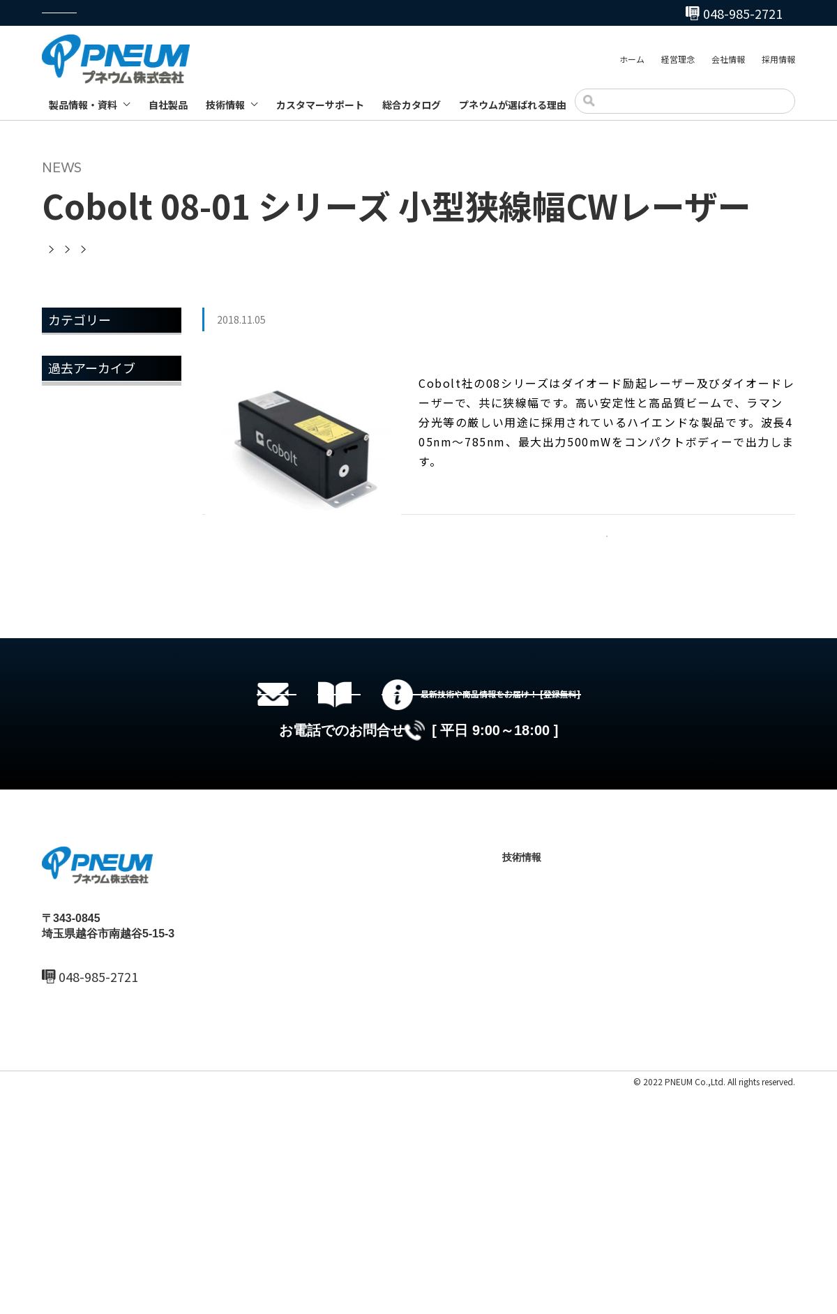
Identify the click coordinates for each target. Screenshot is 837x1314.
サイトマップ (162, 1305)
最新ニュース (392, 1100)
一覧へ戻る (606, 553)
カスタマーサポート (320, 105)
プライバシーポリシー (84, 1305)
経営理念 (678, 62)
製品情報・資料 (83, 105)
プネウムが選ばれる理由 (512, 105)
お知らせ (72, 350)
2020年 (68, 574)
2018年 (68, 645)
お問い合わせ (671, 1148)
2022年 (68, 502)
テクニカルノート (554, 1148)
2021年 (68, 538)
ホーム (631, 62)
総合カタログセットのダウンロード (439, 869)
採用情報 (778, 62)
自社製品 (168, 105)
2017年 (68, 680)
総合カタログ (411, 105)
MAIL (72, 1216)
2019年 (68, 609)
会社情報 (728, 62)
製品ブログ (539, 1171)
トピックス (78, 385)
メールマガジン (89, 421)
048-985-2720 (490, 13)
